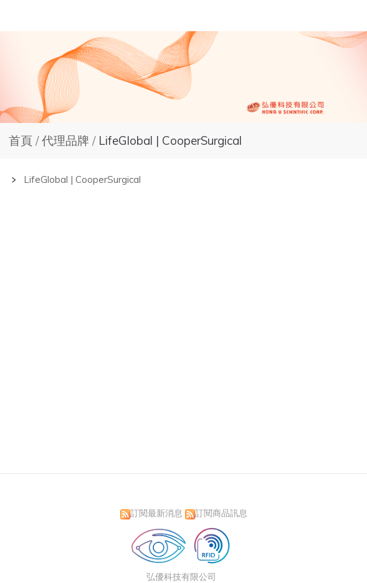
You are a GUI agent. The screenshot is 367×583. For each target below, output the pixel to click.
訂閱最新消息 (156, 512)
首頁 (20, 140)
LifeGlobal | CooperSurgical (168, 140)
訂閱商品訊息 (221, 512)
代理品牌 (67, 140)
